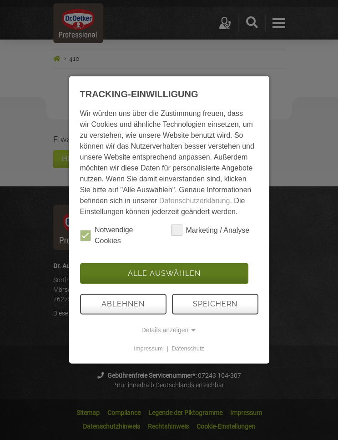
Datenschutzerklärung (194, 201)
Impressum (148, 348)
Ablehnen (123, 304)
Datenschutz (188, 348)
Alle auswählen (164, 273)
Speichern (215, 304)
